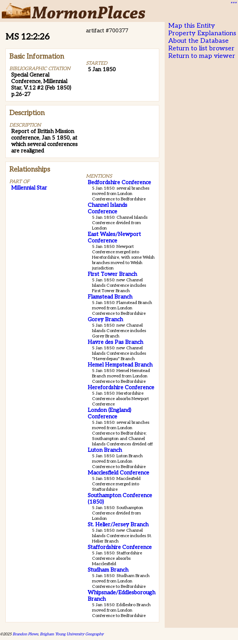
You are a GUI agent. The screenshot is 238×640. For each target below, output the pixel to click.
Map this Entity (191, 25)
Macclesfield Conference (118, 472)
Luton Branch (105, 450)
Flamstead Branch (110, 297)
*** (233, 4)
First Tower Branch (112, 274)
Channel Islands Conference (107, 208)
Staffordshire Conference (120, 547)
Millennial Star (29, 188)
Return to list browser (201, 48)
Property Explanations (202, 33)
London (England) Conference (109, 413)
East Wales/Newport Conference (114, 237)
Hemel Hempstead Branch (120, 365)
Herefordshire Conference (121, 387)
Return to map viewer (201, 56)
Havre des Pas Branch (115, 342)
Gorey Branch (105, 319)
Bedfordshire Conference (119, 182)
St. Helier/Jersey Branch (118, 524)
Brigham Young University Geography (72, 634)
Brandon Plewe (25, 634)
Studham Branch (108, 570)
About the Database (198, 41)
